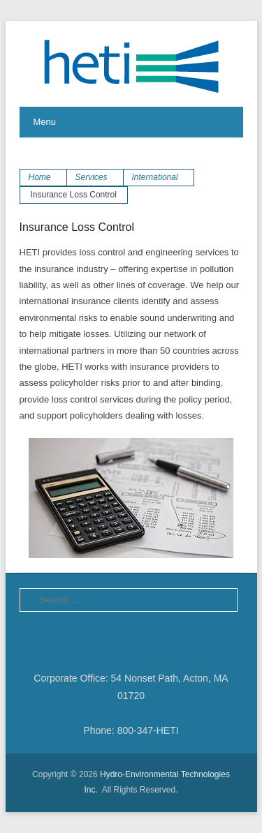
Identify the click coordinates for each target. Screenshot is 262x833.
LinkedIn (91, 637)
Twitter (61, 637)
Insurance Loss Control (77, 227)
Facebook (31, 637)
